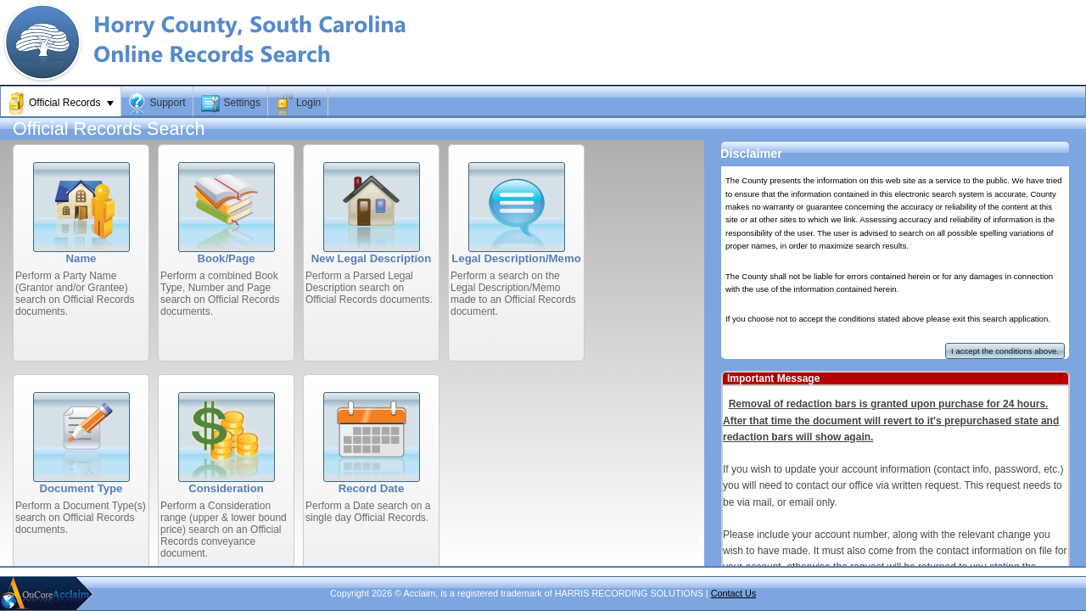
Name (81, 258)
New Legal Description (371, 258)
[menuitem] (61, 104)
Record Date (372, 488)
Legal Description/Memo (515, 258)
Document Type (81, 488)
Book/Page (226, 258)
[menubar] (543, 101)
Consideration (226, 488)
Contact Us (733, 593)
